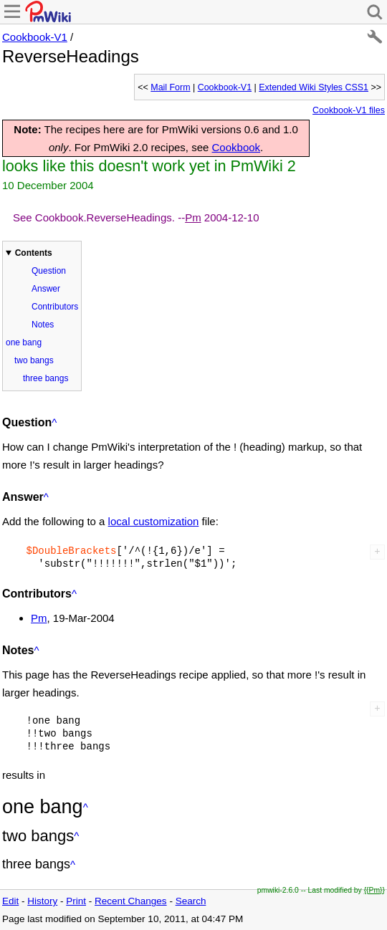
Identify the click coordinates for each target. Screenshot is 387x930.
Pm (193, 217)
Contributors (55, 307)
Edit (10, 901)
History (42, 901)
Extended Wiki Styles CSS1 (313, 87)
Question (49, 271)
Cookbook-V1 (34, 37)
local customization (153, 521)
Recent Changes (131, 901)
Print (76, 901)
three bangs (45, 378)
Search (191, 901)
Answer (46, 289)
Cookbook (236, 147)
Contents (33, 253)
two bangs (34, 360)
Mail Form (170, 87)
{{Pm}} (374, 890)
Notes (43, 325)
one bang (24, 342)
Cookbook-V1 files (348, 110)
